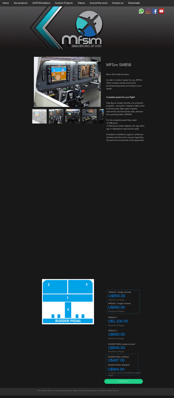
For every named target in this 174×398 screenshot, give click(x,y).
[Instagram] (148, 11)
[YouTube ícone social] (161, 11)
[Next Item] (99, 82)
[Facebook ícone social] (154, 11)
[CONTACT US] (123, 381)
